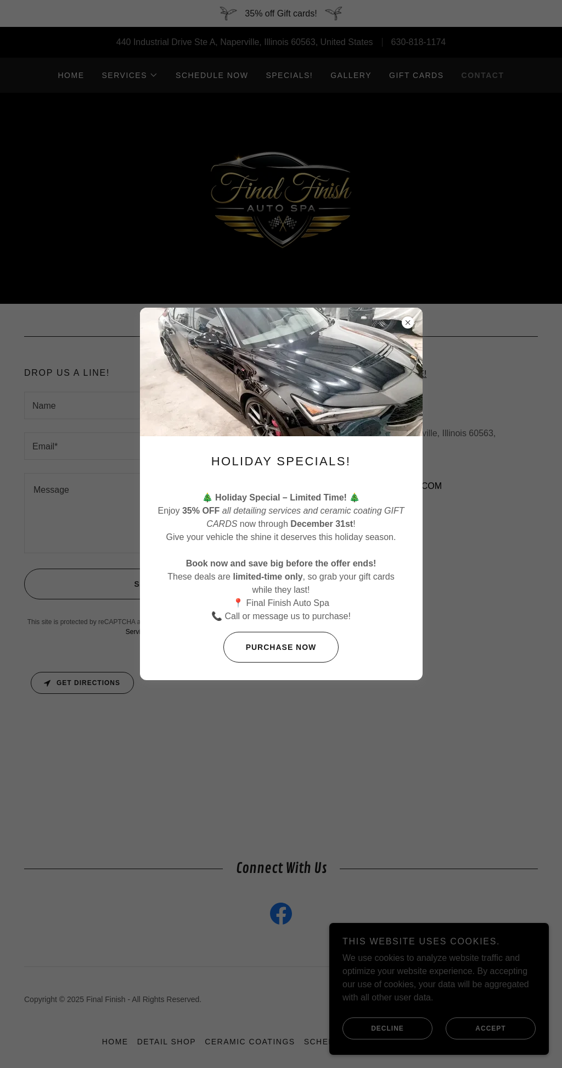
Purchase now (270, 647)
